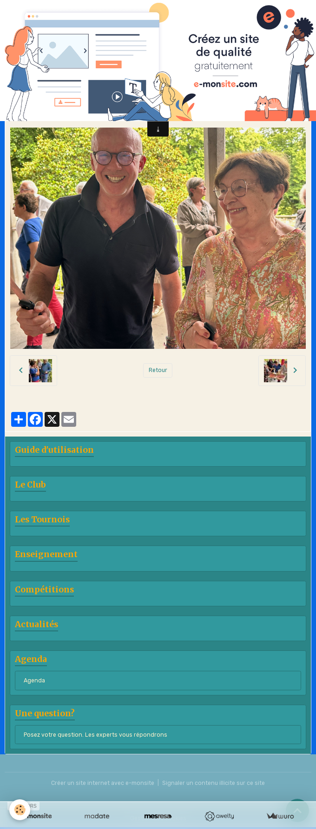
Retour (158, 370)
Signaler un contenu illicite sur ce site (213, 783)
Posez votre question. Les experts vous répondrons (95, 735)
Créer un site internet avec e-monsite (102, 783)
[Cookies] (19, 809)
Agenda (34, 680)
